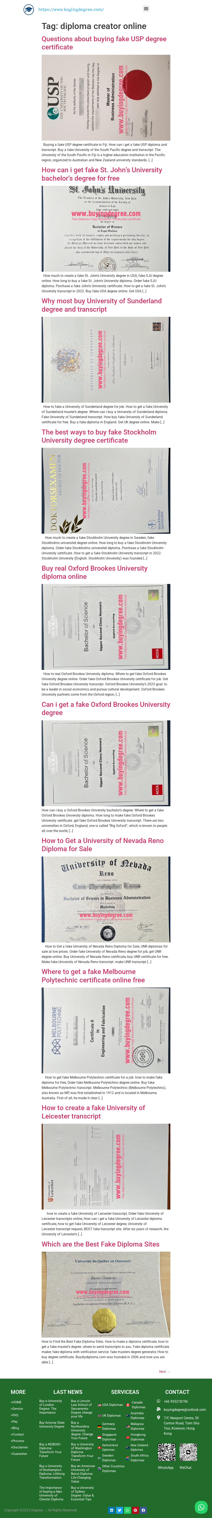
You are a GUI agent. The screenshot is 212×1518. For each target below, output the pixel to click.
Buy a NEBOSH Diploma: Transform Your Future (50, 1450)
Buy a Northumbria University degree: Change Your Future (82, 1430)
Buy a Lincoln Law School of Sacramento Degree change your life (81, 1408)
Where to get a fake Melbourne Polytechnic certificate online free (93, 976)
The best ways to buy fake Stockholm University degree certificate (99, 436)
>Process (17, 1441)
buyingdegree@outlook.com (185, 1410)
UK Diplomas (111, 1415)
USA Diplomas (112, 1405)
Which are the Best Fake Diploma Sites (100, 1244)
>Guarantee (19, 1454)
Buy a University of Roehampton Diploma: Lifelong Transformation (52, 1472)
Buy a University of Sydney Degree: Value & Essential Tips (82, 1493)
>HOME (16, 1402)
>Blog (15, 1428)
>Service (17, 1409)
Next (164, 1372)
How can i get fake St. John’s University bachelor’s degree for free (102, 174)
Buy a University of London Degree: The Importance (50, 1406)
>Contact (17, 1434)
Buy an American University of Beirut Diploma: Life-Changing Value (83, 1473)
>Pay (14, 1422)
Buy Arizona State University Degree (52, 1424)
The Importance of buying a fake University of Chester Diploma (51, 1493)
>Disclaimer (19, 1447)
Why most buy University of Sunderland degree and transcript (102, 305)
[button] (146, 8)
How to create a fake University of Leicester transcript (93, 1112)
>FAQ (14, 1415)
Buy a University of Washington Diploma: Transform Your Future (82, 1452)
